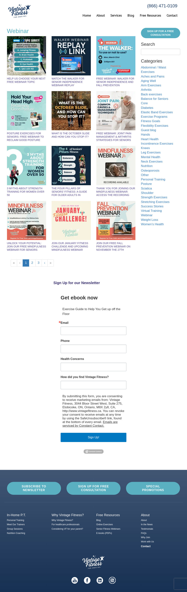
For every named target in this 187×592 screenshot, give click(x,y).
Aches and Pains (153, 76)
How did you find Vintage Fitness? (85, 377)
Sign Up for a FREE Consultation (160, 33)
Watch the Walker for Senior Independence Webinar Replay (68, 82)
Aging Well (148, 81)
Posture (146, 184)
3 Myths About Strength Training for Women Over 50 (25, 191)
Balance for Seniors (154, 99)
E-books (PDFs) (104, 533)
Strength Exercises (154, 197)
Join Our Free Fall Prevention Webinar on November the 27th (113, 246)
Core (144, 103)
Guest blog (148, 130)
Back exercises (151, 94)
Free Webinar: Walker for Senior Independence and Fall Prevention (115, 82)
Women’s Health (152, 224)
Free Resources (150, 15)
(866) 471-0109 (162, 5)
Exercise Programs (154, 116)
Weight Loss (149, 220)
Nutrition (147, 166)
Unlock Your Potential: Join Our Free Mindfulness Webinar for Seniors (26, 246)
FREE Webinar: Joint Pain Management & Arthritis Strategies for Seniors (113, 136)
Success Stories (152, 206)
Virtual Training (151, 211)
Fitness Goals (150, 121)
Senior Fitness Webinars (108, 529)
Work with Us (147, 541)
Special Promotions (153, 488)
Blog (130, 15)
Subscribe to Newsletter (34, 488)
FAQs (143, 533)
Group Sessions (15, 529)
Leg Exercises (151, 152)
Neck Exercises (151, 161)
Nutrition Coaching (16, 533)
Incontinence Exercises (157, 143)
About (100, 15)
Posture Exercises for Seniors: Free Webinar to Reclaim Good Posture (25, 136)
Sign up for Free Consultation (93, 488)
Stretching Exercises (155, 202)
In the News (147, 524)
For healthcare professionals (65, 524)
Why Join (145, 537)
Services (116, 15)
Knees (145, 148)
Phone (65, 340)
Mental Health (150, 157)
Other (145, 175)
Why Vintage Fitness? (62, 520)
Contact (172, 15)
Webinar (147, 215)
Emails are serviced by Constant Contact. (90, 423)
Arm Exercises (151, 85)
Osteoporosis (150, 170)
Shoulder (147, 193)
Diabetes (147, 108)
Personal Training (153, 179)
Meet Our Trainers (16, 524)
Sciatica (146, 188)
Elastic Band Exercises (157, 112)
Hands (145, 134)
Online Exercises (104, 524)
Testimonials (147, 529)
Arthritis (146, 90)
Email (65, 322)
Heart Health (149, 139)
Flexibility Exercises (154, 125)
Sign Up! (93, 437)
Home (86, 15)
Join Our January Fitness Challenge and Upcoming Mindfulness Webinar (70, 246)
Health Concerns (72, 359)
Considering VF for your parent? (67, 529)
